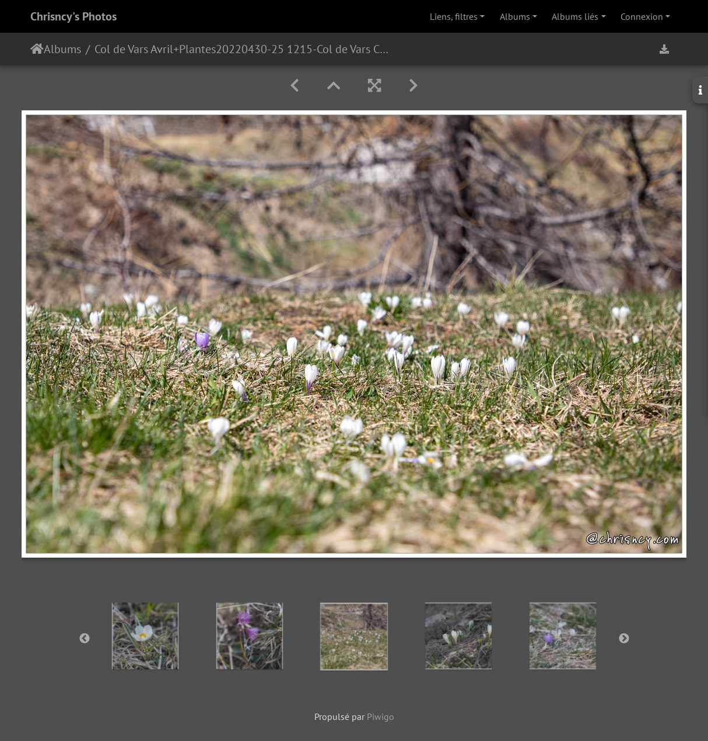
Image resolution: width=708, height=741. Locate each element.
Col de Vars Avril (133, 49)
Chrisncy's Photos (73, 16)
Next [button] (624, 639)
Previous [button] (84, 639)
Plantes (197, 49)
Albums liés (575, 16)
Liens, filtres (454, 16)
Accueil (37, 49)
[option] (145, 636)
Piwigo (380, 716)
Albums (515, 16)
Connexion (642, 16)
